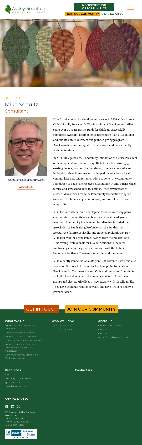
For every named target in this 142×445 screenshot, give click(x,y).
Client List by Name (62, 325)
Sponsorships (12, 382)
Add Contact (26, 186)
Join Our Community (83, 13)
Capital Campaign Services (20, 332)
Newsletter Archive (15, 386)
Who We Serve (62, 321)
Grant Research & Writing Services (24, 340)
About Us (105, 321)
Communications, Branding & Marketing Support (21, 356)
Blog (7, 374)
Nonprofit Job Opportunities (94, 7)
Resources (13, 370)
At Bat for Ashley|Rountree (113, 337)
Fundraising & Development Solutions (21, 327)
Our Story (103, 329)
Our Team (103, 333)
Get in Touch (41, 309)
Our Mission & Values (110, 325)
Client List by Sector (62, 329)
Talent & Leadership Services (21, 336)
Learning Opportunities (18, 378)
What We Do (14, 321)
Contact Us (83, 370)
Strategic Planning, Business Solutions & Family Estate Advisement (21, 347)
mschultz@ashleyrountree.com (26, 179)
